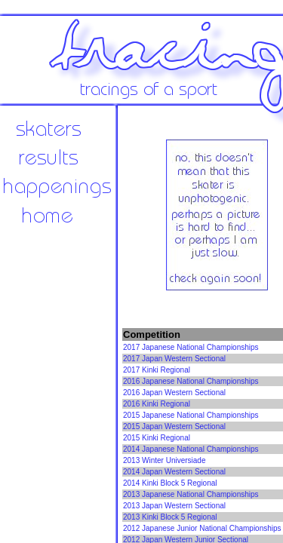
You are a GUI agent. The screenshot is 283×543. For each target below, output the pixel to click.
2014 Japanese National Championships (191, 449)
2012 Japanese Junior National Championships (202, 528)
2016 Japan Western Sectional (174, 392)
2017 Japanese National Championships (191, 347)
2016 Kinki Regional (156, 404)
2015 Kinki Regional (156, 438)
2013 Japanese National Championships (191, 494)
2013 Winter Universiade (164, 460)
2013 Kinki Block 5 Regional (170, 517)
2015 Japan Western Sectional (174, 426)
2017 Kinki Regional (156, 370)
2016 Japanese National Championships (191, 381)
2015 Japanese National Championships (191, 415)
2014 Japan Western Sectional (174, 472)
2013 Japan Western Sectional (174, 506)
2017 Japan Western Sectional (174, 358)
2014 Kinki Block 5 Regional (170, 483)
